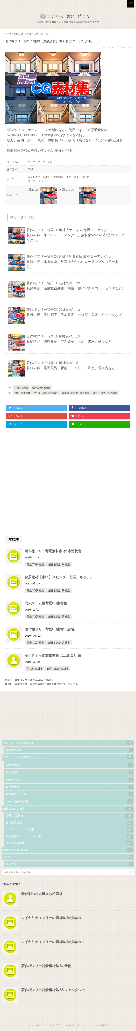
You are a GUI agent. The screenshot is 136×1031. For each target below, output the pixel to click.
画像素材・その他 (69, 794)
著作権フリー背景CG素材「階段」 (34, 679)
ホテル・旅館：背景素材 (46, 393)
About (68, 857)
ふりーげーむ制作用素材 (68, 743)
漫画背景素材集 (69, 843)
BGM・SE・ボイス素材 (69, 829)
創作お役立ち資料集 (68, 850)
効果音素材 (69, 787)
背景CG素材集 (21, 387)
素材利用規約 (69, 750)
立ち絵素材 (69, 772)
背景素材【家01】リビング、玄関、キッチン (59, 577)
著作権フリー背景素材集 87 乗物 (46, 966)
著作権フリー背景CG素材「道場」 (51, 629)
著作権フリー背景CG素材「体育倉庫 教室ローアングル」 (47, 684)
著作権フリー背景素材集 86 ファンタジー (53, 990)
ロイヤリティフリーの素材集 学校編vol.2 (52, 918)
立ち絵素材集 (34, 668)
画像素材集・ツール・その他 (69, 836)
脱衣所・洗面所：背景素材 (75, 393)
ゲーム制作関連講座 (69, 801)
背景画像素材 (69, 765)
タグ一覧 (69, 864)
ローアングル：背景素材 (105, 393)
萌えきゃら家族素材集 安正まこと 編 (53, 655)
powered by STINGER (98, 1025)
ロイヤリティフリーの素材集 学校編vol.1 (52, 942)
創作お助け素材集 (41, 387)
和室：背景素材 (22, 393)
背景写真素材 (69, 780)
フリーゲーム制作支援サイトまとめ (68, 757)
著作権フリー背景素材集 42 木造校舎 (53, 551)
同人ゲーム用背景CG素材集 (46, 603)
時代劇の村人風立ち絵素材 (41, 894)
